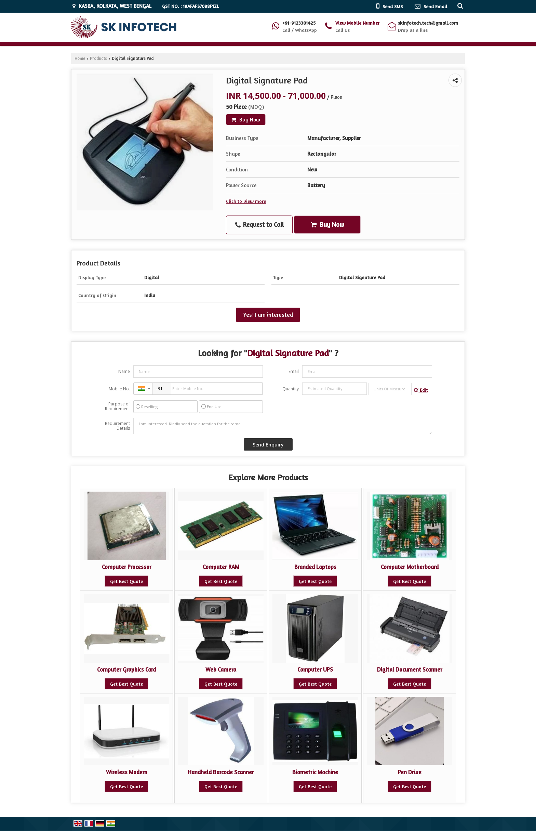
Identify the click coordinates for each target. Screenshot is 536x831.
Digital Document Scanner (409, 669)
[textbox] (390, 389)
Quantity (290, 389)
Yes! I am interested (268, 314)
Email (294, 371)
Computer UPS (315, 669)
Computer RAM (221, 566)
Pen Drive (409, 772)
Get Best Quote (126, 581)
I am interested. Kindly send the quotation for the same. (282, 426)
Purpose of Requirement (117, 406)
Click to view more (246, 201)
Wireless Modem (126, 772)
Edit (421, 390)
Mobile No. (119, 389)
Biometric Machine (315, 772)
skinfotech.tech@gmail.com (428, 23)
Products (98, 58)
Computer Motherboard (410, 566)
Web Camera (220, 669)
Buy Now (245, 119)
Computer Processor (126, 566)
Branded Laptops (315, 566)
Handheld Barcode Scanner (221, 772)
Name (124, 371)
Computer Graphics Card (126, 669)
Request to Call (259, 225)
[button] (357, 23)
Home (80, 58)
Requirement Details (117, 426)
